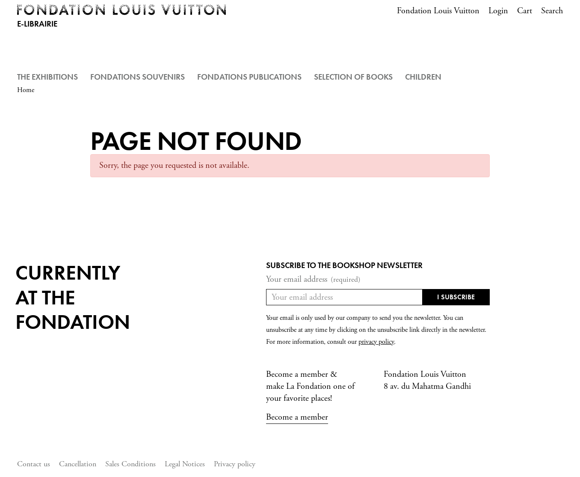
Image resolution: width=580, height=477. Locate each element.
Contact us (33, 464)
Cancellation (77, 464)
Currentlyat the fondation (72, 297)
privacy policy (376, 341)
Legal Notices (185, 464)
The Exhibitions (47, 77)
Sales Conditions (130, 464)
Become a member (297, 417)
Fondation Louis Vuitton (438, 11)
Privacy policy (234, 464)
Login (498, 11)
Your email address (313, 280)
